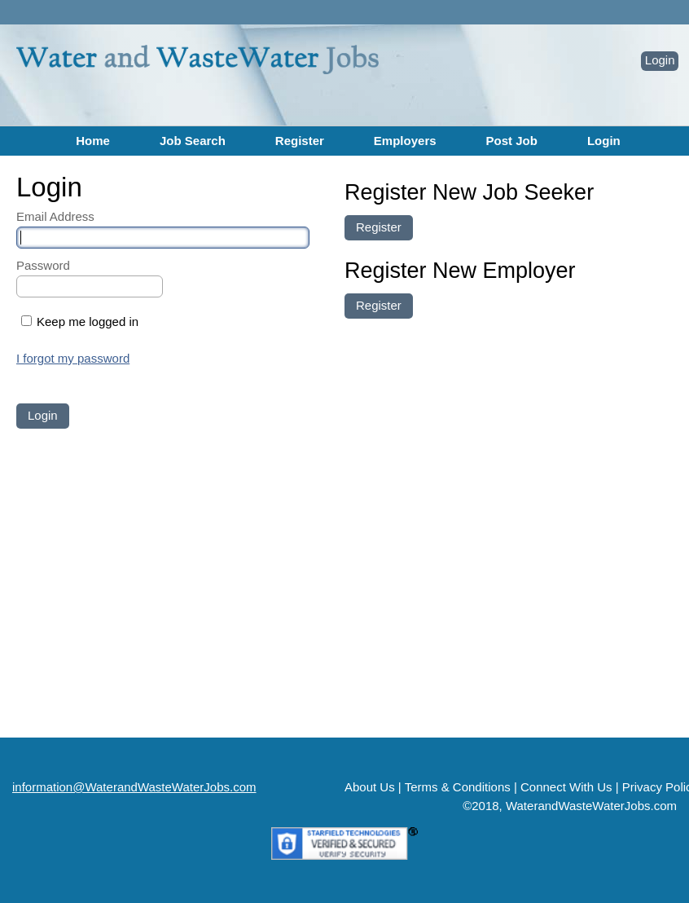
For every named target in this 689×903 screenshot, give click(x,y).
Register (299, 141)
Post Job (512, 141)
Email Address (55, 216)
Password (43, 265)
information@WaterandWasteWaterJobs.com (134, 787)
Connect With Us (566, 787)
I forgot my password (72, 358)
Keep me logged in (87, 321)
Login (660, 60)
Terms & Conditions (458, 787)
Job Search (193, 141)
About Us (369, 787)
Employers (405, 141)
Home (93, 141)
